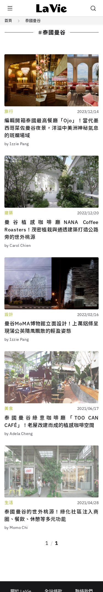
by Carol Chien (17, 245)
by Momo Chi (16, 527)
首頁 (8, 20)
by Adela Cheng (18, 433)
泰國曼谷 (33, 20)
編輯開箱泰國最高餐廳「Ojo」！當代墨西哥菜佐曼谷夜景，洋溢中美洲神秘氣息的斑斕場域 (51, 128)
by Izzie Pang (16, 143)
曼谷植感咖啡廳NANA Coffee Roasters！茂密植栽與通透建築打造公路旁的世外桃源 (51, 229)
